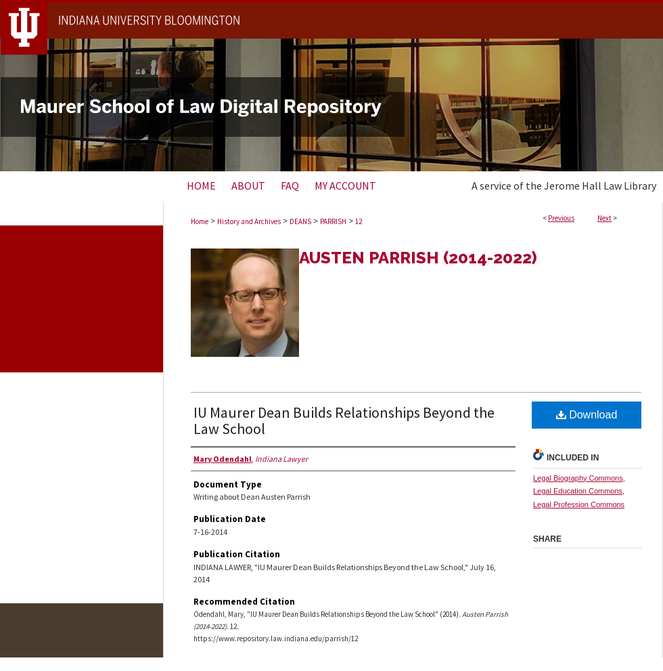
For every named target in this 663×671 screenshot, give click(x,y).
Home (199, 221)
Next (604, 218)
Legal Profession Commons (578, 504)
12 (358, 221)
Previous (561, 218)
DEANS (300, 221)
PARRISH (333, 221)
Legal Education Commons (577, 491)
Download (587, 414)
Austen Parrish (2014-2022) (418, 257)
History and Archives (249, 221)
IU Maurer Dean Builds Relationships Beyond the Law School (344, 420)
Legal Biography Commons (578, 478)
